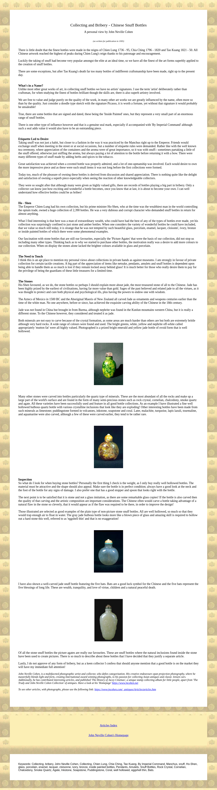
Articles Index (108, 725)
